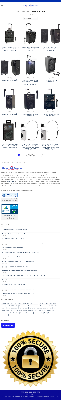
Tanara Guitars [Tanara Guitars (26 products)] (29, 312)
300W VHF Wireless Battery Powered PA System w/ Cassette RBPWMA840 (30, 114)
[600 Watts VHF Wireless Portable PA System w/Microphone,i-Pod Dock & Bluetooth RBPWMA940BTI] (10, 34)
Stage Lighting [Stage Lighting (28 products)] (16, 312)
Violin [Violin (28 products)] (11, 315)
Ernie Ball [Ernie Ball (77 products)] (3, 308)
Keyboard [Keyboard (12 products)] (3, 310)
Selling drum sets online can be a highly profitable (14, 229)
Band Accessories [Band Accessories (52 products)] (21, 303)
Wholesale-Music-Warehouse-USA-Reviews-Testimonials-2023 (18, 289)
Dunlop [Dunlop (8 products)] (3, 305)
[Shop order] (30, 18)
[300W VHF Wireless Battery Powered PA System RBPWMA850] (10, 99)
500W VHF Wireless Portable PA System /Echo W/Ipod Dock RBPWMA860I (50, 80)
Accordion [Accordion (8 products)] (4, 303)
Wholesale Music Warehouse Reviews (12, 256)
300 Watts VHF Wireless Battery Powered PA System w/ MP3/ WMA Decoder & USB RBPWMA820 (10, 146)
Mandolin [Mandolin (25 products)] (25, 310)
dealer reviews (10, 181)
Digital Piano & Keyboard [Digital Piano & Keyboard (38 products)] (51, 303)
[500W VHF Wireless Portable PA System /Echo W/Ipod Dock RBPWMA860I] (50, 65)
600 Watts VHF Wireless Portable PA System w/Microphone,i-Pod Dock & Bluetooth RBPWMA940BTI (10, 49)
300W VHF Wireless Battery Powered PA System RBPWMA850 (10, 113)
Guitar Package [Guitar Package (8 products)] (32, 308)
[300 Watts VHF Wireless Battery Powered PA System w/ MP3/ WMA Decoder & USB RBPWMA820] (10, 131)
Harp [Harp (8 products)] (51, 308)
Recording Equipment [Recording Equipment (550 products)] (49, 310)
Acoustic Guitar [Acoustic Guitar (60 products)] (10, 303)
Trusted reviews (5, 198)
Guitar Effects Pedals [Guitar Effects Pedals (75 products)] (23, 308)
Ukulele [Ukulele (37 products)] (45, 312)
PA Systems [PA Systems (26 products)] (41, 310)
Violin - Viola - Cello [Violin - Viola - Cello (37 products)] (17, 315)
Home (17, 11)
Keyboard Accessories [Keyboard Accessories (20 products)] (11, 310)
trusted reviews (9, 215)
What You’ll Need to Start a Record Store (12, 247)
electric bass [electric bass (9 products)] (36, 305)
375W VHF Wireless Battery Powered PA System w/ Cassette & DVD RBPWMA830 (51, 114)
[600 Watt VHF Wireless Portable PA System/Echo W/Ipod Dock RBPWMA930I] (30, 34)
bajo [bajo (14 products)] (15, 303)
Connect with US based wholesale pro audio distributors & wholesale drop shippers (23, 243)
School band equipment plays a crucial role (13, 238)
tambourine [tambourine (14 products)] (22, 312)
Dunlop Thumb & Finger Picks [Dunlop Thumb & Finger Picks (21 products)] (12, 305)
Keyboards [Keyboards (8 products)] (19, 310)
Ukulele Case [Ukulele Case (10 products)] (51, 312)
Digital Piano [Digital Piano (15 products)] (41, 303)
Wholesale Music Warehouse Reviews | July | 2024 (15, 266)
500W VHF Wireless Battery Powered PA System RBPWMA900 (10, 79)
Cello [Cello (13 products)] (31, 303)
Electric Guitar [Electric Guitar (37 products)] (50, 305)
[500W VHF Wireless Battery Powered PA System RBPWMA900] (10, 65)
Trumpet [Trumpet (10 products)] (35, 312)
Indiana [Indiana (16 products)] (54, 308)
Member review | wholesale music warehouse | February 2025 (18, 261)
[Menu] (2, 5)
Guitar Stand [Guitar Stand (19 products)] (39, 308)
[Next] (42, 155)
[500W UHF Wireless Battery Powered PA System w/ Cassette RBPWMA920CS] (50, 34)
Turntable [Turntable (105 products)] (41, 312)
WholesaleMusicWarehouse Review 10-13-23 (13, 284)
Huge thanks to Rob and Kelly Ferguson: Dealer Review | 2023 (18, 293)
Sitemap (36, 394)
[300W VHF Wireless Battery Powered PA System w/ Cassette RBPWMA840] (30, 99)
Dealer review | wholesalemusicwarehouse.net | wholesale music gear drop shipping (23, 275)
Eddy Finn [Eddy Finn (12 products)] (30, 305)
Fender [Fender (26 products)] (8, 308)
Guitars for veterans (7, 279)
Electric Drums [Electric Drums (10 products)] (43, 305)
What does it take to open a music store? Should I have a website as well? (21, 252)
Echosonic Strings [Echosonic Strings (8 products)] (23, 305)
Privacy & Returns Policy (28, 394)
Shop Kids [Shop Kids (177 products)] (10, 312)
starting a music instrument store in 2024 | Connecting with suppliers (19, 270)
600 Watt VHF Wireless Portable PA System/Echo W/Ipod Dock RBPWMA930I (30, 49)
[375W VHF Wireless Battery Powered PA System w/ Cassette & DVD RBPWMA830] (50, 99)
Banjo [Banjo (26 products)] (27, 303)
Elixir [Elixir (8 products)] (56, 305)
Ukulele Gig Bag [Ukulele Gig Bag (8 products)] (5, 315)
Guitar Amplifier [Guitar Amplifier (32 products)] (14, 308)
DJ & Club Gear (25, 11)
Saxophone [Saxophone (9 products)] (4, 312)
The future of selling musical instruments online (14, 233)
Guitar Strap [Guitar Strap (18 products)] (45, 308)
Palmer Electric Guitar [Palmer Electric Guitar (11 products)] (32, 310)
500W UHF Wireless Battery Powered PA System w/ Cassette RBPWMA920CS (50, 49)
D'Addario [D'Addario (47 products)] (36, 303)
